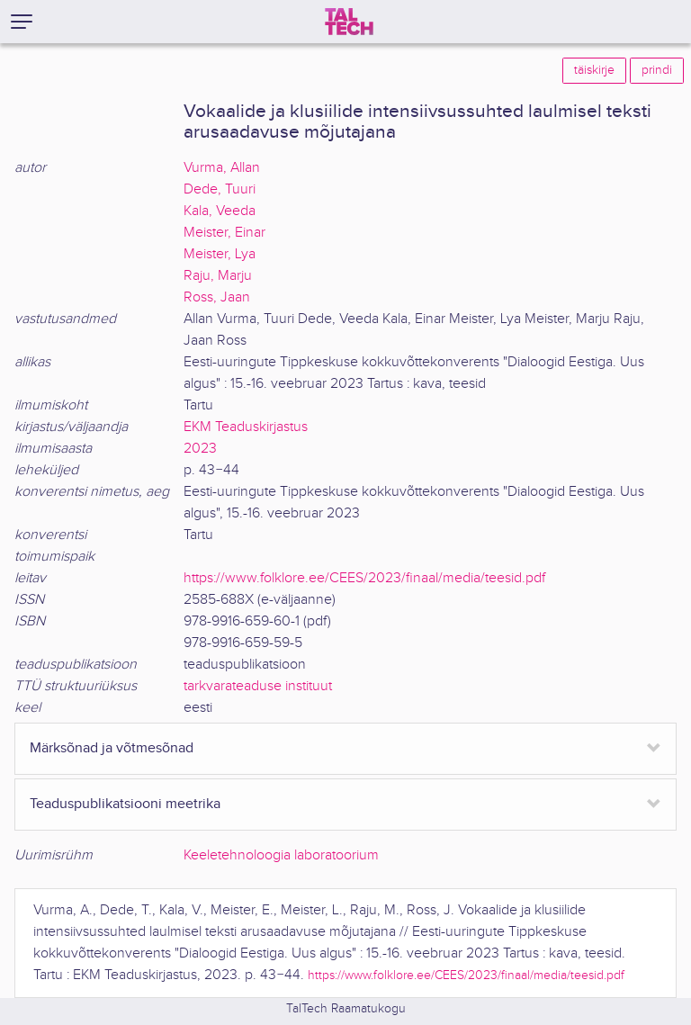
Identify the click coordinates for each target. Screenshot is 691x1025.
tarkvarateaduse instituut (258, 686)
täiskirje (594, 70)
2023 (200, 448)
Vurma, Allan (222, 167)
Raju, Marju (218, 275)
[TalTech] (349, 21)
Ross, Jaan (217, 297)
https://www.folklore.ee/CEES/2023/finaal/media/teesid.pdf (364, 578)
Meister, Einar (224, 232)
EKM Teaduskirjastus (246, 427)
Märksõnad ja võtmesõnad (111, 748)
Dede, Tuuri (220, 189)
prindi (657, 70)
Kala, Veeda (220, 211)
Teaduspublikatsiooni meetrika (125, 804)
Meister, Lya (220, 254)
